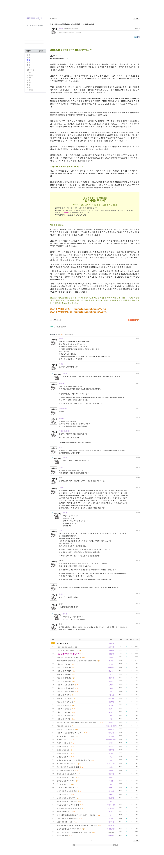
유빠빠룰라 (111, 836)
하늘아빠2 (111, 808)
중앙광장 (42, 11)
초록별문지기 (111, 829)
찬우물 (61, 28)
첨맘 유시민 (31, 11)
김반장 (111, 743)
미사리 (111, 767)
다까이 (61, 487)
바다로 (111, 794)
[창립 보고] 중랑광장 (64, 709)
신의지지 (111, 825)
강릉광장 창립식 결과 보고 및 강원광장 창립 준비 (74, 760)
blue (111, 715)
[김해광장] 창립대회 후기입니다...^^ (69, 657)
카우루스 (111, 709)
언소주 (56, 327)
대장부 (61, 467)
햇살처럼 (61, 383)
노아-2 (111, 746)
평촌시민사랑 (111, 763)
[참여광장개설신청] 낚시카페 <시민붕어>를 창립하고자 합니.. (78, 722)
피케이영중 (111, 667)
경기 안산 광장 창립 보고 (65, 770)
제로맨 (111, 705)
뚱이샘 (111, 657)
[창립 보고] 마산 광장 (64, 674)
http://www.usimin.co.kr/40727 (67, 32)
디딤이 (111, 719)
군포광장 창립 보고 (63, 784)
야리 (60, 530)
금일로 (111, 685)
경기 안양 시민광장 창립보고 (67, 763)
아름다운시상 (63, 408)
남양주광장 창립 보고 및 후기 (67, 791)
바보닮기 (111, 733)
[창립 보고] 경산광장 (64, 695)
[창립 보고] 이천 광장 (64, 681)
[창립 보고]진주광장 (64, 719)
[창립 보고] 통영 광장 (64, 678)
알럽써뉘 (111, 774)
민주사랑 (111, 750)
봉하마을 (30, 75)
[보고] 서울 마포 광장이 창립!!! (67, 818)
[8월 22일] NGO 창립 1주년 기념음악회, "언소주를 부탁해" (77, 661)
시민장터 (96, 11)
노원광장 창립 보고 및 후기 (66, 798)
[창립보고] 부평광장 (64, 664)
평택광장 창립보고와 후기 (66, 781)
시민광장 (85, 11)
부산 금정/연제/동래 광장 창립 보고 (69, 808)
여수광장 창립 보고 (63, 794)
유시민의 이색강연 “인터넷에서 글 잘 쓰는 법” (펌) (74, 832)
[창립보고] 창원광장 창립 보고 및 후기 (70, 733)
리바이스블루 (111, 805)
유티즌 (29, 87)
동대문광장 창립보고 (64, 812)
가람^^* (111, 815)
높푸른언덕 (111, 729)
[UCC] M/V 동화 (62, 836)
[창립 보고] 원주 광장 (64, 667)
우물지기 (111, 695)
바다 (111, 674)
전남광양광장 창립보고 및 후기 (67, 774)
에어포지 (111, 791)
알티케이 (111, 822)
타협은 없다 (111, 671)
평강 (111, 801)
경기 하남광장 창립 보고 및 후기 (68, 767)
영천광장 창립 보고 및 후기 (66, 736)
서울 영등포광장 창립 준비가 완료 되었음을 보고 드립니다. (77, 825)
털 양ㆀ (111, 818)
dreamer (61, 584)
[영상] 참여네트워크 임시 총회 (67, 647)
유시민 (29, 82)
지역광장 (53, 11)
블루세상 (111, 678)
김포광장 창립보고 (63, 750)
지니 (111, 784)
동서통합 (61, 418)
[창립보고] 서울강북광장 (65, 688)
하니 (111, 760)
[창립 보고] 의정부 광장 (65, 702)
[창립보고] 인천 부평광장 (65, 729)
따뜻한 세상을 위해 (64, 431)
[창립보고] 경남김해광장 (65, 691)
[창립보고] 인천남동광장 (65, 685)
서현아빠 (111, 702)
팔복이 (111, 681)
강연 (28, 55)
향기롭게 (111, 736)
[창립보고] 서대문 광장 (65, 698)
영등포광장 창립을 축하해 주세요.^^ (69, 829)
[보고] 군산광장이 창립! (65, 822)
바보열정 (111, 798)
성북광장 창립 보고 (63, 739)
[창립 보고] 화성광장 (64, 705)
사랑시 (111, 788)
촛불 (28, 57)
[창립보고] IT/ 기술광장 (65, 715)
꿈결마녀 (111, 698)
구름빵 (111, 781)
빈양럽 (111, 664)
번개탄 (111, 753)
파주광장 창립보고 (63, 746)
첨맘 (28, 85)
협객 (60, 447)
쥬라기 (111, 812)
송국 (111, 691)
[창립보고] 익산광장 (64, 712)
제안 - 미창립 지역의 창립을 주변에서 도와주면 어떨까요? (77, 815)
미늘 (111, 757)
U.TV (75, 11)
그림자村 (111, 647)
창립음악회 (62, 327)
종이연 (111, 712)
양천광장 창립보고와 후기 (66, 777)
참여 (28, 67)
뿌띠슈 (111, 688)
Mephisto (111, 770)
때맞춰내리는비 (111, 739)
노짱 (28, 80)
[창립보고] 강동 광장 (64, 726)
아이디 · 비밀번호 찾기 (31, 25)
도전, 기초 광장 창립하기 (65, 788)
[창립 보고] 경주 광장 (64, 671)
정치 (28, 65)
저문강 (61, 364)
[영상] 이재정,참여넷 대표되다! (67, 650)
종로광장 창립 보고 (63, 743)
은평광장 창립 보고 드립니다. (67, 801)
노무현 (29, 77)
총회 (28, 62)
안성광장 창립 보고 (63, 757)
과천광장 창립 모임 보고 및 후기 (68, 805)
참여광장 (64, 11)
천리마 (61, 594)
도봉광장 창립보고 (63, 753)
